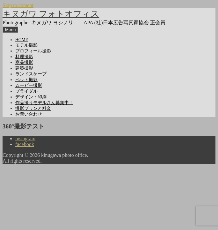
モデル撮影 (26, 45)
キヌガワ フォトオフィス (51, 14)
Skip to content (18, 5)
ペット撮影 (26, 79)
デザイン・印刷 (31, 97)
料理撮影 (24, 56)
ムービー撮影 (28, 85)
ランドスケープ (31, 74)
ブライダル (26, 91)
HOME (21, 39)
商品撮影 (24, 62)
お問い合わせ (28, 114)
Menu (10, 29)
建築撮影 (24, 68)
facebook (24, 144)
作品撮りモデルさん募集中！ (44, 102)
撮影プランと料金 (33, 108)
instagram (25, 138)
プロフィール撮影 (33, 51)
